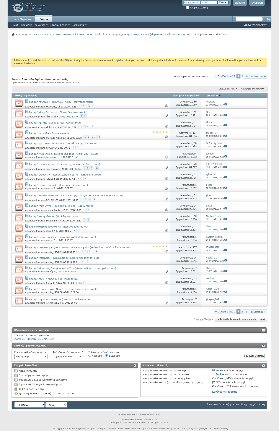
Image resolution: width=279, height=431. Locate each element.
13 (98, 136)
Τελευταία (258, 76)
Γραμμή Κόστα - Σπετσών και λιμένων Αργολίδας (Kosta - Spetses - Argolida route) (76, 195)
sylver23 (50, 179)
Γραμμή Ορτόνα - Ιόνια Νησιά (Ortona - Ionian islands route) (63, 289)
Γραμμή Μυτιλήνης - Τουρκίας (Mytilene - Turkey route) (61, 205)
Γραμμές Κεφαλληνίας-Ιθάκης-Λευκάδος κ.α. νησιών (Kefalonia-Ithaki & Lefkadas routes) (80, 247)
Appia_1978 (52, 252)
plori (48, 231)
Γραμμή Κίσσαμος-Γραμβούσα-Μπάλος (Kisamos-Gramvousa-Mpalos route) (72, 268)
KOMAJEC (51, 106)
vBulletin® (139, 419)
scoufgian (51, 271)
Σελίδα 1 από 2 (226, 76)
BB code (217, 370)
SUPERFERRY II (53, 220)
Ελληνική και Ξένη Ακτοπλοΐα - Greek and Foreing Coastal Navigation (68, 34)
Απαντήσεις (178, 95)
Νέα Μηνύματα (24, 19)
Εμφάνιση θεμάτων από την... (31, 352)
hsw (48, 147)
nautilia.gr (242, 404)
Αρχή (262, 319)
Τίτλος (18, 95)
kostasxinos (52, 157)
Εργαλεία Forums (227, 88)
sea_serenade (53, 169)
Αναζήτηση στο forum (251, 88)
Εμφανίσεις (193, 95)
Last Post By (213, 95)
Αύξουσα (95, 355)
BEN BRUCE (52, 200)
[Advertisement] (91, 47)
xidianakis (51, 127)
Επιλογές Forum (58, 25)
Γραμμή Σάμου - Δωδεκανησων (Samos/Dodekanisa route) (62, 237)
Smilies (220, 374)
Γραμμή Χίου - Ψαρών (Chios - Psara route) (53, 278)
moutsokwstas (53, 210)
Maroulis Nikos (54, 137)
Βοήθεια (240, 2)
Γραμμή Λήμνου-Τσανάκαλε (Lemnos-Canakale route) (60, 299)
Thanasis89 (52, 116)
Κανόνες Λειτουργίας (224, 391)
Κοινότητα (40, 25)
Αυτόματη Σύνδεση (197, 8)
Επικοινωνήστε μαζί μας (220, 404)
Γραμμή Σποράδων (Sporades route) (49, 133)
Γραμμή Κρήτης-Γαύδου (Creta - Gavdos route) (55, 122)
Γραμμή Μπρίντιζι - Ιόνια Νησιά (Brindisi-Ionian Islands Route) (64, 257)
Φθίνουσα (112, 355)
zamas (49, 188)
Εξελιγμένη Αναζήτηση (255, 24)
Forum (44, 19)
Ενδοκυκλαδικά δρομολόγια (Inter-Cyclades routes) (58, 226)
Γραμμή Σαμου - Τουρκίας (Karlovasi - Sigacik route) (58, 185)
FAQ (15, 25)
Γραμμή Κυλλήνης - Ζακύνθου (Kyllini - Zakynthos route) (61, 101)
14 (95, 251)
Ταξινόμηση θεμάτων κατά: (68, 352)
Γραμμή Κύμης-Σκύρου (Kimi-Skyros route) (53, 216)
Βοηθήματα (78, 25)
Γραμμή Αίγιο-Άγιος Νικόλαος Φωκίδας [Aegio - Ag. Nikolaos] (64, 153)
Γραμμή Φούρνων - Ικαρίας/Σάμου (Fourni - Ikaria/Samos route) (65, 174)
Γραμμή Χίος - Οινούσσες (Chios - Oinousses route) (58, 112)
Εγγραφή (257, 2)
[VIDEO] (217, 382)
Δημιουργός (30, 95)
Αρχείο (253, 404)
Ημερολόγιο (26, 25)
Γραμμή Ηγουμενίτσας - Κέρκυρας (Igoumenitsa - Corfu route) (64, 164)
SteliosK (31, 338)
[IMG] (228, 378)
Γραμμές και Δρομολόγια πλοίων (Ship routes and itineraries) (147, 34)
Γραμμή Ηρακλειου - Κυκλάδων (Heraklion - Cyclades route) (63, 143)
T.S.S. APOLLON (45, 338)
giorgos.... (19, 338)
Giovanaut (51, 302)
